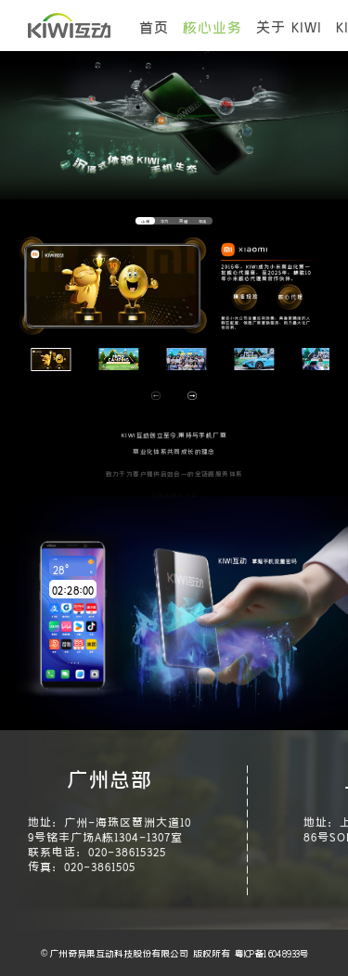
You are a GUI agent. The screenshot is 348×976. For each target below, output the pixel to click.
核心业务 (212, 26)
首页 (154, 26)
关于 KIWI (289, 26)
